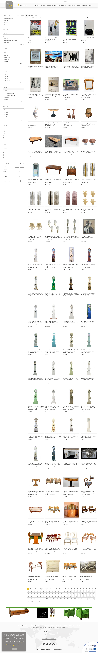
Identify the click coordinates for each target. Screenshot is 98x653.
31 (43, 591)
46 (88, 591)
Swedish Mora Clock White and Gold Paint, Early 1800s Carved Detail (70, 435)
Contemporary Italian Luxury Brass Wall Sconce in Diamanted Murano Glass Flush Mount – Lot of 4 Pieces (71, 237)
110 (78, 598)
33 (49, 591)
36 (58, 591)
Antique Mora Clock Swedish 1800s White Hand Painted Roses (35, 464)
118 (39, 601)
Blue (4, 138)
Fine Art (63, 5)
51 (34, 593)
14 (62, 588)
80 (52, 596)
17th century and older (8, 93)
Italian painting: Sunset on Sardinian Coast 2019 (51, 67)
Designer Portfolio (74, 5)
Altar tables (6, 38)
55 (46, 593)
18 (74, 588)
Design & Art (83, 40)
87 (73, 596)
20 (80, 588)
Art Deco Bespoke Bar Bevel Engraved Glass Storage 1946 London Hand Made (70, 520)
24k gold (5, 114)
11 (53, 588)
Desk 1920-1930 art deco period (53, 179)
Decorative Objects (47, 5)
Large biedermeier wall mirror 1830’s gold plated (88, 95)
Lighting (57, 5)
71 (93, 593)
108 (71, 598)
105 (61, 598)
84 (64, 596)
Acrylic (5, 116)
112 (86, 598)
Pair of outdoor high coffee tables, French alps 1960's (52, 123)
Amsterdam (6, 57)
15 (65, 588)
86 (70, 596)
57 (52, 593)
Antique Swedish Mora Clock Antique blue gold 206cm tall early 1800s (52, 350)
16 (68, 588)
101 (47, 598)
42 (76, 591)
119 (42, 601)
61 (64, 593)
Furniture (36, 5)
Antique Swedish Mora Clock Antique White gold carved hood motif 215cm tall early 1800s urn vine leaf (36, 435)
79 (49, 596)
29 (37, 591)
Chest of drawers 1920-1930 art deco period (71, 180)
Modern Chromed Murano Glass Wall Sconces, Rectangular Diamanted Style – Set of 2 (36, 208)
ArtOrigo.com (48, 68)
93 (90, 596)
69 (88, 593)
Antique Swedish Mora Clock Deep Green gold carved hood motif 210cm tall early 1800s (52, 464)
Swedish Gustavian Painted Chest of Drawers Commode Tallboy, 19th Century (52, 577)
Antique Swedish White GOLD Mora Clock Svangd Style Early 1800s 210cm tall (70, 265)
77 (43, 596)
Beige (5, 131)
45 (85, 591)
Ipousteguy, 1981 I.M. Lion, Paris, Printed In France (87, 67)
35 (55, 591)
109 (75, 598)
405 (28, 38)
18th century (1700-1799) (9, 95)
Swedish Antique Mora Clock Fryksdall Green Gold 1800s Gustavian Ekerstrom (88, 350)
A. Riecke (5, 157)
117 (35, 601)
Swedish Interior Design (32, 267)
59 (58, 593)
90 (82, 596)
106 (64, 598)
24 (92, 588)
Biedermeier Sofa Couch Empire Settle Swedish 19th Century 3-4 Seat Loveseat (35, 520)
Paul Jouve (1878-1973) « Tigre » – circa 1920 (36, 67)
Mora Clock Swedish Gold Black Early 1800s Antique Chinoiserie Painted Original (71, 293)
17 (71, 588)
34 (52, 591)
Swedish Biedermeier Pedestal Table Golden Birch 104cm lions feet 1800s (71, 492)
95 (28, 598)
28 (34, 591)
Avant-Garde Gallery (32, 68)
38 (64, 591)
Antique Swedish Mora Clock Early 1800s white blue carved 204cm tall (35, 350)
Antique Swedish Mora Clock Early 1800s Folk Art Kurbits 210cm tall (52, 265)
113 (89, 598)
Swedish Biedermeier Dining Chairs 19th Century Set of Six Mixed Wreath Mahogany (52, 549)
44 (82, 591)
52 (37, 593)
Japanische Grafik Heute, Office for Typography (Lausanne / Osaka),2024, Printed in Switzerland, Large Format (71, 38)
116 (32, 601)
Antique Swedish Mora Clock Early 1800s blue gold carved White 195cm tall (88, 322)
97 (34, 598)
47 (90, 591)
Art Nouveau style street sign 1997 (70, 95)
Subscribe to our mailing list (49, 638)
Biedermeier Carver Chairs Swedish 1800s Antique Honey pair (88, 549)
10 (50, 588)
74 (34, 596)
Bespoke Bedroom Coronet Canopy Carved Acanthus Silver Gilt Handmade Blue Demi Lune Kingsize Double (89, 464)
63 (70, 593)
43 (79, 591)
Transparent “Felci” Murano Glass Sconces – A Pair (34, 237)
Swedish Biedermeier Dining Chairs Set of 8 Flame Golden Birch (52, 520)
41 (73, 591)
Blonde (5, 136)
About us (58, 625)
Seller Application (23, 625)
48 (93, 591)
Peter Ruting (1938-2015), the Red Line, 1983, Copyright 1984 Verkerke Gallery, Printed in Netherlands (53, 95)
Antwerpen (6, 59)
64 (73, 593)
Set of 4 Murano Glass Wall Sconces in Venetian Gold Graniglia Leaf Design (87, 208)
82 (58, 596)
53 (40, 593)
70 (90, 593)
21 (83, 588)
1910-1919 (6, 99)
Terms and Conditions (39, 627)
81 (55, 596)
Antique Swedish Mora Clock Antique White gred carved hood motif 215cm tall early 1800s (53, 435)
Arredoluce (6, 151)
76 (40, 596)
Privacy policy (52, 627)
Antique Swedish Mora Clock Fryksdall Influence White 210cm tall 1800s (89, 407)
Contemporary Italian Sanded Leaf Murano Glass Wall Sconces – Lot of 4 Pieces (53, 237)
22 (86, 588)
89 (79, 596)
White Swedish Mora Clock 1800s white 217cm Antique (52, 322)
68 (85, 593)
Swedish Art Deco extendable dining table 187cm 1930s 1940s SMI (35, 549)
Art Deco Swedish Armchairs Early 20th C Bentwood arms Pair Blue (52, 492)
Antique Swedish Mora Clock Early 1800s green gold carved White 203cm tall (52, 293)
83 (61, 596)
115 (28, 601)
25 (95, 588)
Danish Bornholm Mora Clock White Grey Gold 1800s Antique (88, 435)
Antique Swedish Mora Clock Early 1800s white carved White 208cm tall (71, 322)
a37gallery (30, 40)
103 (54, 598)
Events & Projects (86, 5)
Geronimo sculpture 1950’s (34, 123)
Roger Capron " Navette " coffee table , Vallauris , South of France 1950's (71, 152)
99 (40, 598)
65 (76, 593)
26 (28, 591)
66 (79, 593)
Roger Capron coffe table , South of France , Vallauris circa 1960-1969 (35, 152)
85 (67, 596)
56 (49, 593)
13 (59, 588)
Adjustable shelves (8, 36)
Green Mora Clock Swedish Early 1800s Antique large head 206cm (36, 407)
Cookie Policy (61, 627)
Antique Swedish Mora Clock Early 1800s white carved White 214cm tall (35, 265)
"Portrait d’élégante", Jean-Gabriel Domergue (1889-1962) (88, 237)
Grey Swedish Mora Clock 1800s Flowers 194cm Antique (71, 407)
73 (31, 596)
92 (88, 596)
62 (67, 593)
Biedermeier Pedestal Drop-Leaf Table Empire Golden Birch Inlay (36, 492)
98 (37, 598)
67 (82, 593)
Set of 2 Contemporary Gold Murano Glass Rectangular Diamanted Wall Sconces (88, 180)
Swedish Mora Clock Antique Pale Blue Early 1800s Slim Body (35, 379)
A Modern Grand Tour (8, 153)
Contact (65, 625)
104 (57, 598)
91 (85, 596)
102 (50, 598)
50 (31, 593)
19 (77, 588)
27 (31, 591)
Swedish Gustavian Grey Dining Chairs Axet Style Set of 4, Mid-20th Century (70, 549)
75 (37, 596)
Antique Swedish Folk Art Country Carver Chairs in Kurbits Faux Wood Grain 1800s (89, 520)
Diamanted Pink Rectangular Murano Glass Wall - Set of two (71, 208)
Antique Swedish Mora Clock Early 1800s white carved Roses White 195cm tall (35, 293)
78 (46, 596)
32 (46, 591)
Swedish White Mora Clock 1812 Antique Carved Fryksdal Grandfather (71, 350)
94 (93, 596)
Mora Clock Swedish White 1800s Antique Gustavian (87, 379)
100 (43, 598)
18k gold (5, 112)
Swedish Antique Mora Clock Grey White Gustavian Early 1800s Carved (52, 379)
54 (43, 593)
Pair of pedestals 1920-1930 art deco (71, 123)
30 (40, 591)
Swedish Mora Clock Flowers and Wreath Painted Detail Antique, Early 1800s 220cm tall (88, 293)
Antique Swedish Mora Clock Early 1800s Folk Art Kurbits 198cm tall (88, 265)
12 (56, 588)
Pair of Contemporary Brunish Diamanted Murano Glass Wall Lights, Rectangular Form (52, 208)
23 (89, 588)
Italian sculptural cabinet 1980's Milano (35, 180)
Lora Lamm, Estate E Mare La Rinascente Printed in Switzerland (52, 38)
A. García (5, 155)
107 (68, 598)
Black (5, 133)
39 (67, 591)
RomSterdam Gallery (67, 97)
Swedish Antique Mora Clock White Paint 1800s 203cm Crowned (52, 407)
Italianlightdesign (84, 182)
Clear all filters (20, 15)
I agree (14, 648)
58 (55, 593)
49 (28, 593)
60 (61, 593)
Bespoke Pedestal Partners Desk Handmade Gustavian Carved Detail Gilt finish (70, 464)
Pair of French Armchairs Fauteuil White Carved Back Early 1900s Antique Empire (86, 577)
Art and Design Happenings (46, 625)
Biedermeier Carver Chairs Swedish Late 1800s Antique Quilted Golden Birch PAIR (88, 492)
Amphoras (6, 42)
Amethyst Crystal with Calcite (10, 40)
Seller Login (33, 625)
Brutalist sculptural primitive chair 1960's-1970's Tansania (88, 123)
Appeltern (6, 61)
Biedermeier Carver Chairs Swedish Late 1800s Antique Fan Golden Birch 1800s (34, 577)
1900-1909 (6, 97)
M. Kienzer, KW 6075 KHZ (87, 38)
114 (93, 598)
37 (61, 591)
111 (82, 598)
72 (28, 596)
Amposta (5, 55)
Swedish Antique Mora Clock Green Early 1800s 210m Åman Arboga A (70, 379)
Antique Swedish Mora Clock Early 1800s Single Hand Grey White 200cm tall (35, 322)
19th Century (6, 74)
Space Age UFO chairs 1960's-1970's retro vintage (88, 152)
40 (70, 591)
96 (31, 598)
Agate (5, 118)
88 (76, 596)
